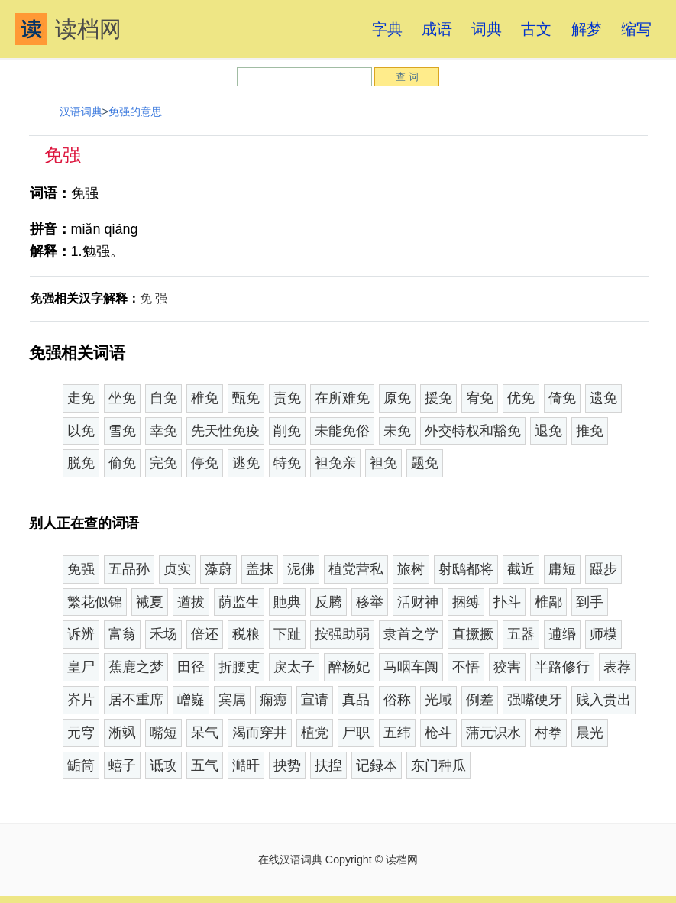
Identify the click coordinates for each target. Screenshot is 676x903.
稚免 (204, 398)
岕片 (81, 699)
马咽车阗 (410, 667)
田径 (191, 667)
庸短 (562, 569)
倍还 (204, 634)
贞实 (177, 569)
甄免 (246, 398)
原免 (397, 398)
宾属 (232, 699)
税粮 (246, 634)
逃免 (246, 463)
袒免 (383, 463)
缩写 (636, 29)
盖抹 (259, 569)
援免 (438, 398)
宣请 (314, 699)
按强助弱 (342, 634)
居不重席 (135, 699)
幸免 (163, 431)
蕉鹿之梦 (135, 667)
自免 (163, 398)
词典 (486, 29)
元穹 (81, 732)
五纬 (397, 732)
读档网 (68, 29)
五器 (521, 634)
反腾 (328, 602)
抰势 (287, 765)
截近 (521, 569)
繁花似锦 (94, 602)
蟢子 (122, 765)
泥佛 (301, 569)
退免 (548, 431)
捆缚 (466, 602)
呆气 (204, 732)
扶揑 (328, 765)
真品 (356, 699)
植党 (314, 732)
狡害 (507, 667)
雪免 (122, 431)
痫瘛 (273, 699)
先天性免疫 (225, 431)
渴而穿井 (259, 732)
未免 (397, 431)
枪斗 (438, 732)
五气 (204, 765)
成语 (437, 29)
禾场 (163, 634)
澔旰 (246, 765)
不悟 (466, 667)
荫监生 (239, 602)
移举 (369, 602)
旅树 (411, 569)
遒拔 (191, 602)
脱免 (81, 463)
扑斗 (507, 602)
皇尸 (81, 667)
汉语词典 (81, 111)
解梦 (586, 29)
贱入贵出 (603, 699)
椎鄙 (548, 602)
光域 (438, 699)
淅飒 (122, 732)
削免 (287, 431)
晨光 (589, 732)
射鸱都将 (465, 569)
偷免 (122, 463)
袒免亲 (335, 463)
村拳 (548, 732)
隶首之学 (410, 634)
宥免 (479, 398)
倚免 (562, 398)
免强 (81, 569)
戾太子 (294, 667)
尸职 (356, 732)
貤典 (287, 602)
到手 (589, 602)
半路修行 (562, 667)
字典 (387, 29)
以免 (81, 431)
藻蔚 (218, 569)
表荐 (617, 667)
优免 (521, 398)
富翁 (122, 634)
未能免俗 (342, 431)
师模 (603, 634)
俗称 (397, 699)
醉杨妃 (349, 667)
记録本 (376, 765)
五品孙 (129, 569)
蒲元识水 (493, 732)
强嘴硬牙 (534, 699)
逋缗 (562, 634)
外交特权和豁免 (473, 431)
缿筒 (81, 765)
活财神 (417, 602)
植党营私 (355, 569)
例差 (479, 699)
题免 (424, 463)
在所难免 (342, 398)
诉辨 (81, 634)
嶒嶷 (191, 699)
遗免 (603, 398)
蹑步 (603, 569)
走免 (81, 398)
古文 (536, 29)
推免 (589, 431)
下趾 (287, 634)
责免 (287, 398)
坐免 (122, 398)
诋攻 (163, 765)
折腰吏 (239, 667)
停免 (204, 463)
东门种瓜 (438, 765)
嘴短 (163, 732)
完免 (163, 463)
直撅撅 (472, 634)
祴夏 (149, 602)
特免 (287, 463)
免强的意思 (135, 111)
